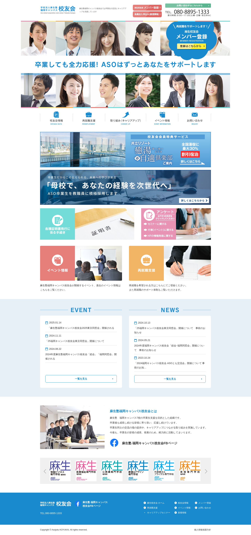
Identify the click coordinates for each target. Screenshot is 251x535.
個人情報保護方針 (202, 530)
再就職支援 (89, 118)
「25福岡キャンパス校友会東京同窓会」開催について (74, 341)
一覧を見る (81, 378)
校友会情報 (56, 118)
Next (206, 471)
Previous (45, 471)
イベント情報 (162, 118)
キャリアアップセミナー (158, 512)
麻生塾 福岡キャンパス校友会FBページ (149, 443)
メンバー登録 (204, 503)
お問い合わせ (194, 118)
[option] (61, 470)
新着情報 (182, 512)
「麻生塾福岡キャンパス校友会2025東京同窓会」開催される (79, 328)
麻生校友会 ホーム (155, 503)
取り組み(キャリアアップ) (125, 118)
